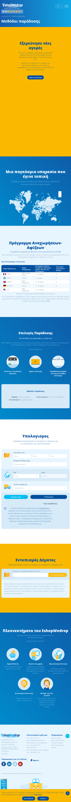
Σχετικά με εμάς (56, 738)
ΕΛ (58, 6)
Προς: (43, 472)
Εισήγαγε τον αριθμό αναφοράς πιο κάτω (26, 571)
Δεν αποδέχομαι (28, 798)
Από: (14, 472)
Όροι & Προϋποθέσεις (58, 740)
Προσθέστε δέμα (16, 497)
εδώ (48, 301)
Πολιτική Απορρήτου (57, 743)
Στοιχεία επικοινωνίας (57, 745)
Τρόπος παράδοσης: (20, 485)
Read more (38, 795)
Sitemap (53, 747)
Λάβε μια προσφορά (35, 77)
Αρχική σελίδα (5, 16)
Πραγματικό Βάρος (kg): (21, 461)
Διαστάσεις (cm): (19, 453)
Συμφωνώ (43, 798)
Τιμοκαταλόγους (44, 508)
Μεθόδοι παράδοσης (18, 16)
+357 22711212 (34, 738)
